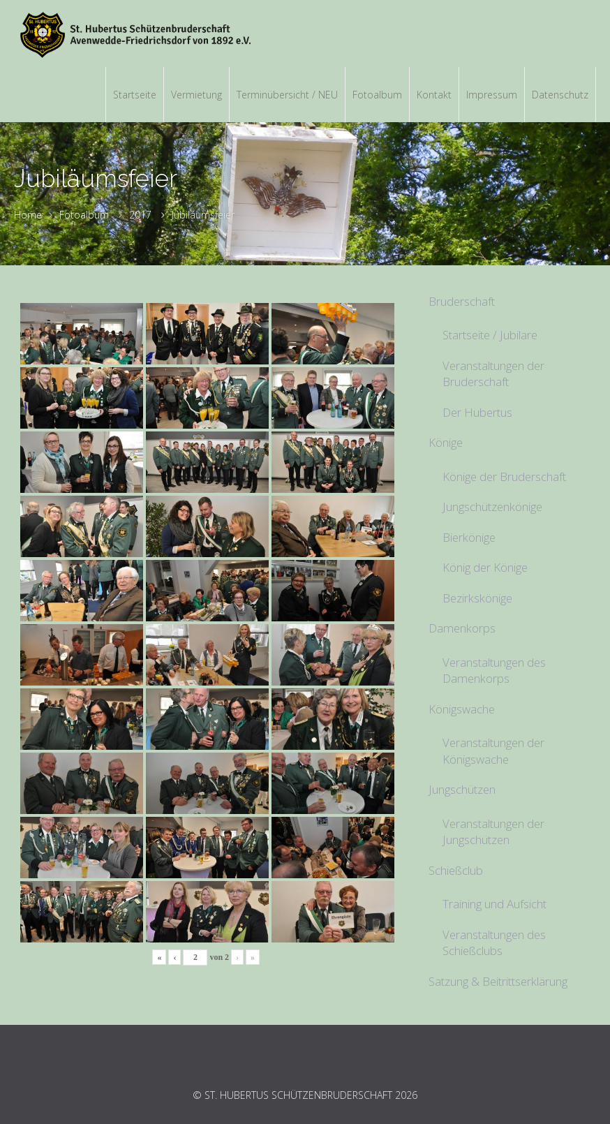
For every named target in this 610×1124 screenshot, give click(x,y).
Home (28, 214)
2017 (140, 214)
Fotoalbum (84, 214)
